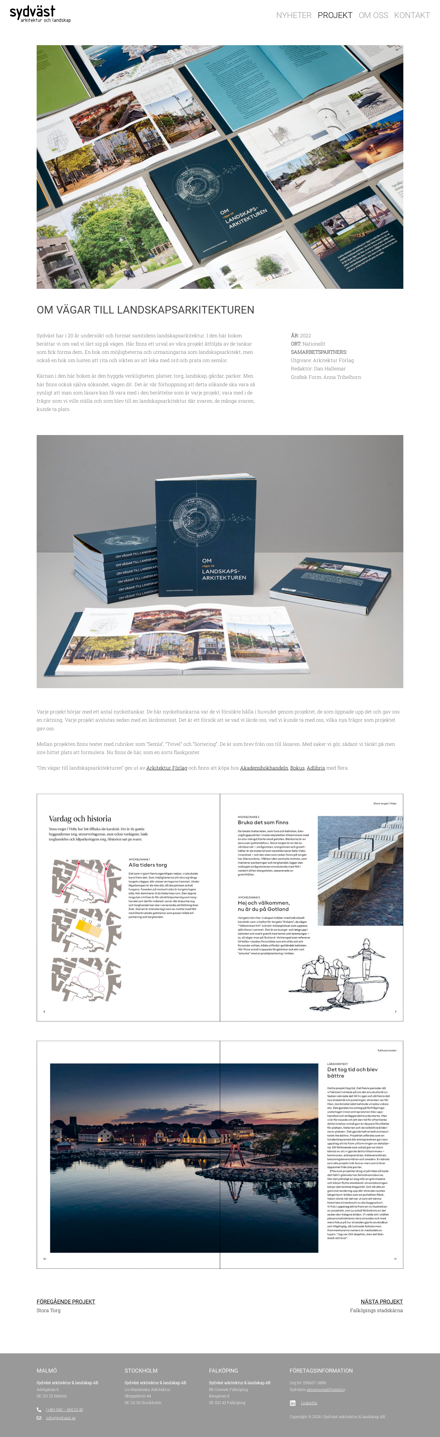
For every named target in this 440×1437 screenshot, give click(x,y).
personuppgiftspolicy (326, 1389)
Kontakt (412, 15)
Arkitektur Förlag (166, 767)
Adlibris (316, 767)
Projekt (335, 15)
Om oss (373, 15)
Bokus (297, 767)
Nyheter (294, 15)
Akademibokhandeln (264, 767)
